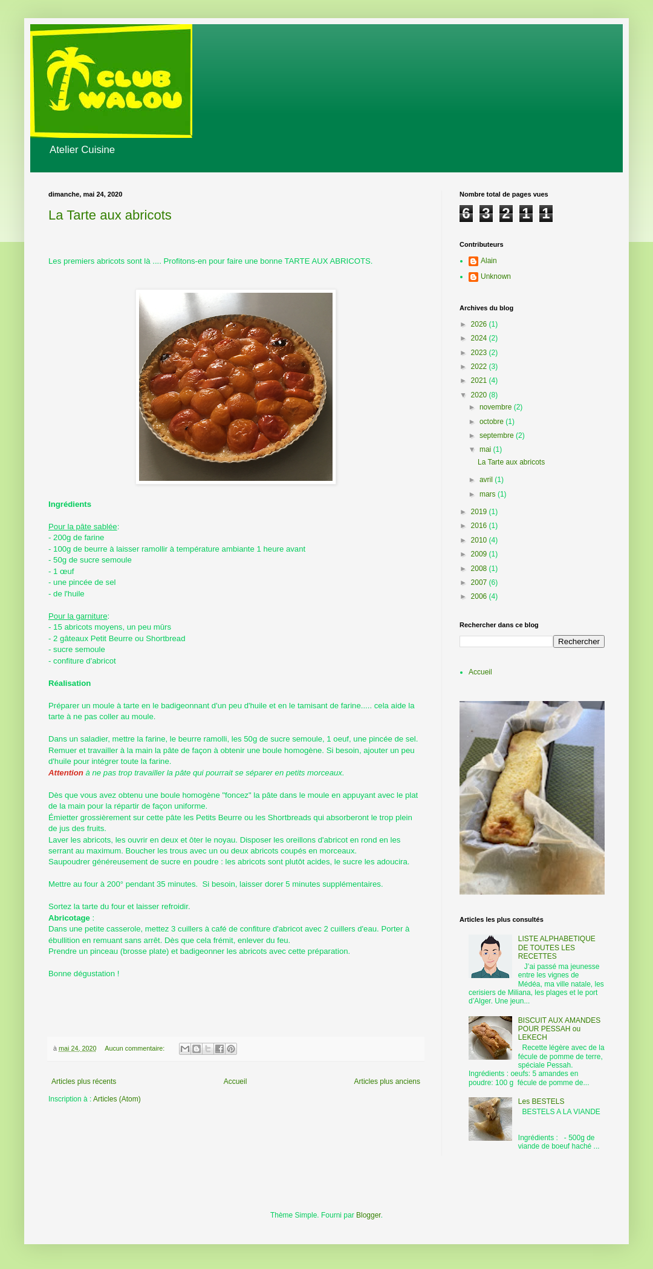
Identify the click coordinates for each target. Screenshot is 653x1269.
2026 (480, 324)
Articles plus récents (83, 1081)
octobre (492, 421)
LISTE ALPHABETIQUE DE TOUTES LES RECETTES (557, 948)
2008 (480, 568)
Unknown (496, 276)
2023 (480, 352)
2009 (480, 554)
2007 (480, 582)
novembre (496, 407)
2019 (480, 511)
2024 (480, 338)
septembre (497, 435)
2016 (480, 525)
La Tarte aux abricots (110, 215)
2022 (480, 366)
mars (488, 494)
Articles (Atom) (117, 1099)
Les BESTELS (541, 1101)
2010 (480, 540)
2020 (480, 395)
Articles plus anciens (387, 1081)
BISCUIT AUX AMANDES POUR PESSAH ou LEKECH (559, 1029)
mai (486, 449)
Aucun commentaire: (135, 1048)
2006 (480, 596)
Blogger (368, 1215)
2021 (480, 380)
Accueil (235, 1081)
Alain (489, 260)
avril (487, 479)
